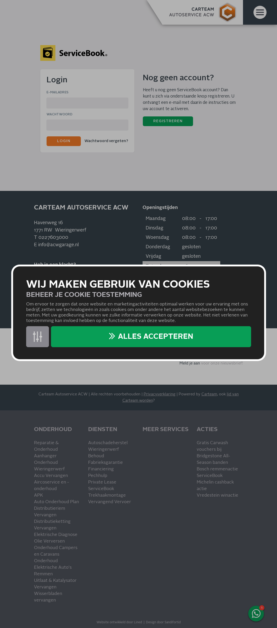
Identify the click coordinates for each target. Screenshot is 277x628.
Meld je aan (189, 363)
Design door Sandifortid (163, 622)
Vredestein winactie (217, 495)
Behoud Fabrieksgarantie (105, 459)
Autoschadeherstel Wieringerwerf (108, 446)
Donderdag (158, 247)
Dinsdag (154, 228)
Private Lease (102, 482)
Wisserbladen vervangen (48, 597)
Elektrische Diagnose (55, 535)
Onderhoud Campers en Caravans (55, 551)
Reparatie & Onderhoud (46, 446)
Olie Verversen (49, 541)
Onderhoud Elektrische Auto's (53, 564)
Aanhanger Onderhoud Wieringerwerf (49, 462)
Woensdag (157, 237)
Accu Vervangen (51, 476)
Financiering (101, 469)
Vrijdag (153, 256)
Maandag (156, 218)
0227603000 (53, 237)
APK (38, 495)
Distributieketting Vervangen (52, 524)
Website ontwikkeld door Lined (119, 622)
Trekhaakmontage (107, 495)
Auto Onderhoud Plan (56, 502)
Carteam (209, 394)
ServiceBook (101, 489)
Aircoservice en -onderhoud (51, 485)
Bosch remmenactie (217, 469)
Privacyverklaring (160, 394)
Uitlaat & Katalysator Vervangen (55, 583)
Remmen (43, 574)
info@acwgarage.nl (58, 245)
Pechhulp (97, 476)
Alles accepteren (155, 336)
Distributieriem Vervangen (49, 511)
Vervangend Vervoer (109, 502)
